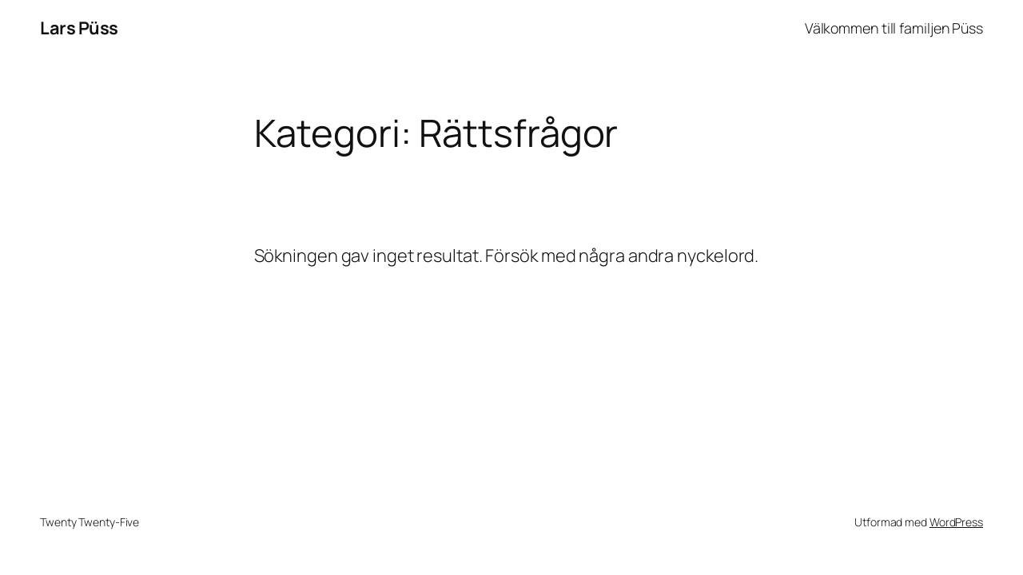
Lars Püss (79, 28)
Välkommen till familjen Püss (894, 28)
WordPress (956, 521)
